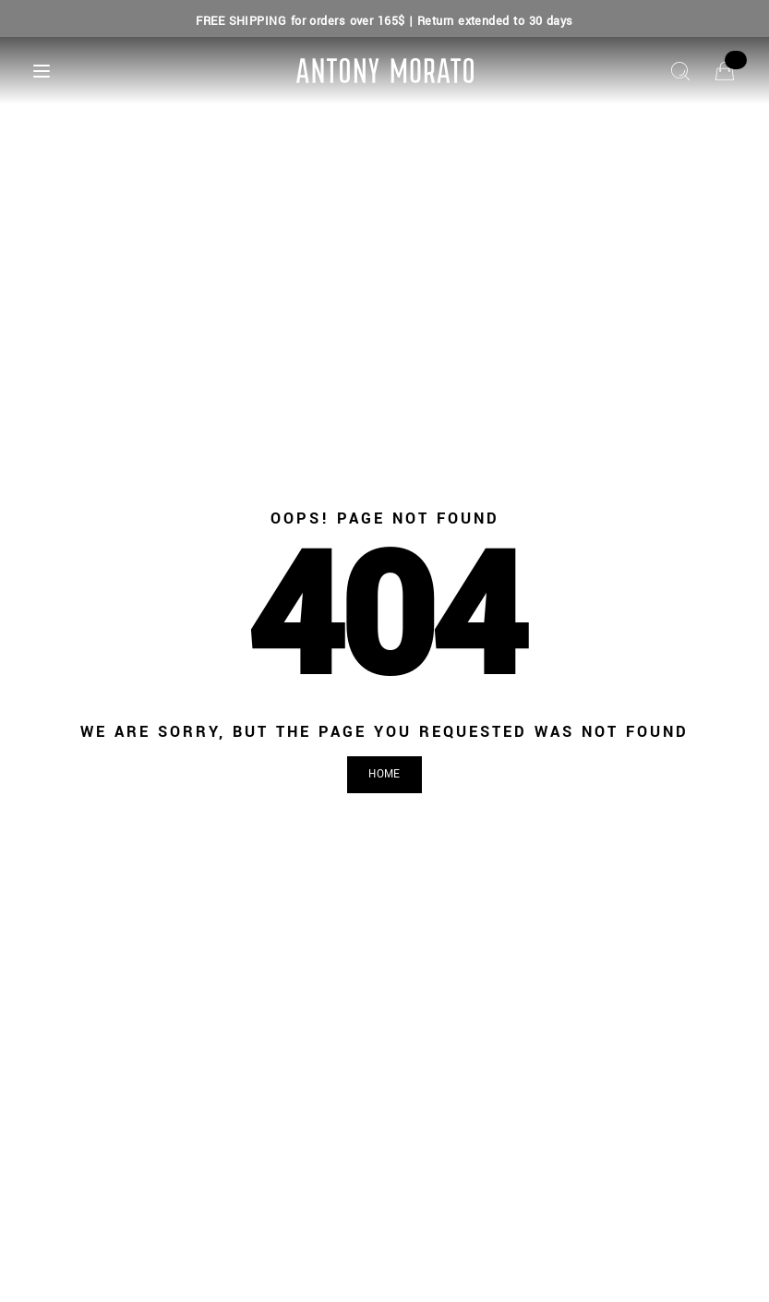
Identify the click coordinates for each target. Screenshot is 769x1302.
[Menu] (41, 71)
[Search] (680, 71)
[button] (384, 775)
